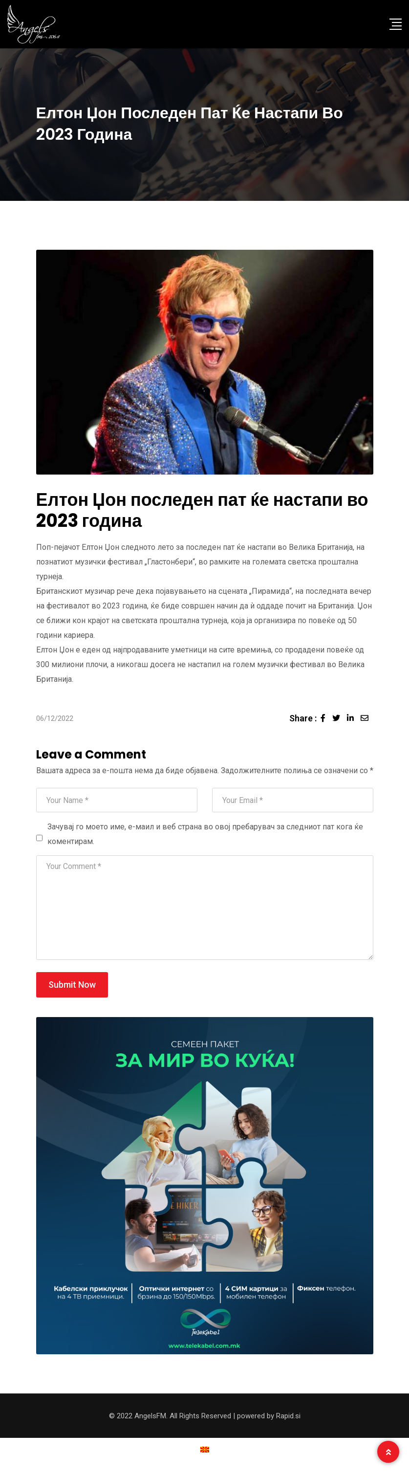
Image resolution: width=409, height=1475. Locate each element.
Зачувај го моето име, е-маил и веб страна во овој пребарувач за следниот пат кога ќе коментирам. (205, 834)
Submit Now (72, 984)
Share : (303, 718)
